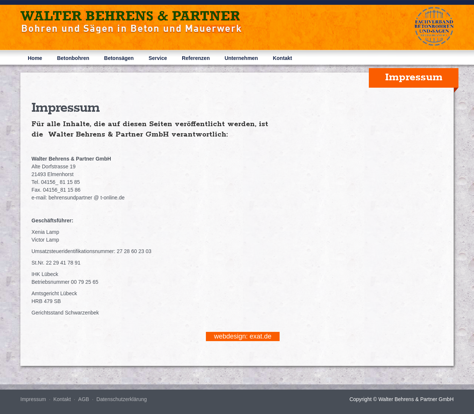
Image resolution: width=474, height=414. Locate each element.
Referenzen (196, 58)
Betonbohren (73, 58)
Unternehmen (241, 58)
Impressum (33, 399)
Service (157, 58)
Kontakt (282, 58)
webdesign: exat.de (242, 336)
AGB (83, 399)
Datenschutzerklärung (121, 399)
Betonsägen (119, 58)
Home (35, 58)
